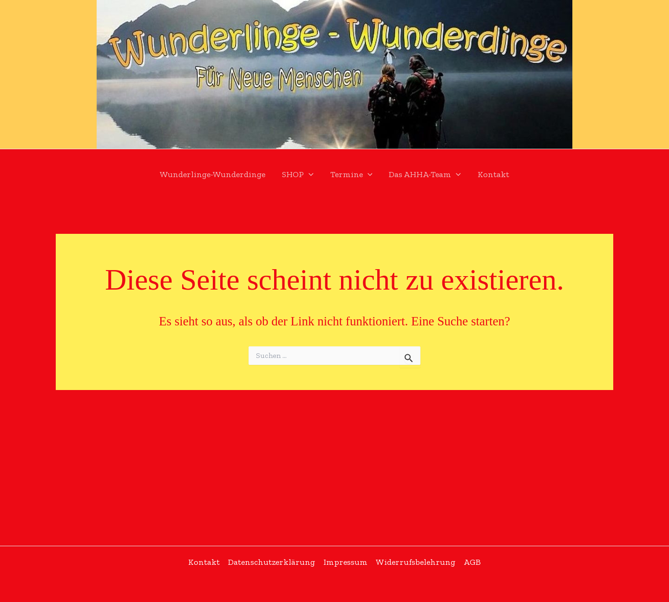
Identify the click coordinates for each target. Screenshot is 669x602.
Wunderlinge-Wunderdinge (212, 174)
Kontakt (493, 174)
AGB (472, 562)
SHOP (298, 174)
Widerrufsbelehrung (415, 562)
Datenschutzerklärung (271, 562)
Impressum (345, 562)
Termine (351, 174)
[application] (309, 174)
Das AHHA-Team (425, 174)
